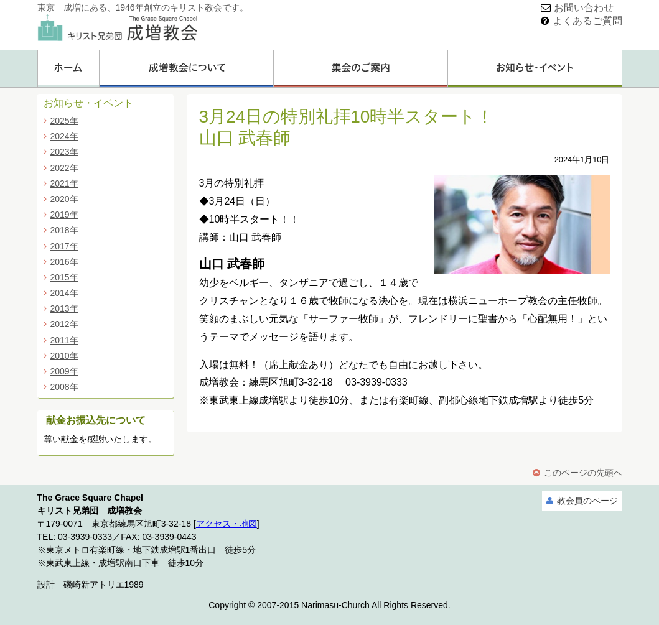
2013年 (64, 308)
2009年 (64, 371)
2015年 (64, 277)
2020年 (64, 199)
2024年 (64, 136)
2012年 (64, 324)
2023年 (64, 152)
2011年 (64, 340)
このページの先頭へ (583, 473)
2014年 (64, 293)
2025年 (64, 121)
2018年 (64, 230)
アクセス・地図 (226, 524)
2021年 (64, 183)
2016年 (64, 262)
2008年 (64, 387)
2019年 (64, 215)
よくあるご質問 (587, 21)
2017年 (64, 246)
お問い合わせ (584, 7)
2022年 (64, 168)
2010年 (64, 356)
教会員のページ (587, 501)
